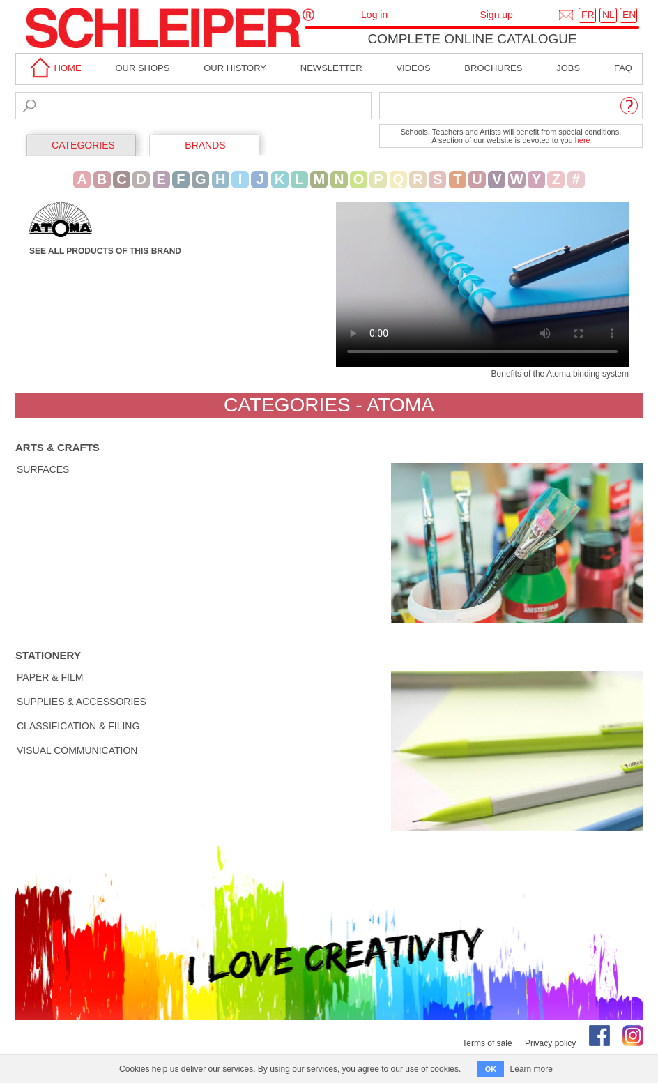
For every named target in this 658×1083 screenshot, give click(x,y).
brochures (493, 68)
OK (491, 1069)
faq (623, 68)
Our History (235, 68)
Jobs (568, 68)
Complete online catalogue (471, 38)
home (54, 68)
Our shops (142, 68)
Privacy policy (550, 1043)
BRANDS (205, 145)
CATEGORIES (83, 145)
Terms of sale (487, 1043)
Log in (374, 14)
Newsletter (331, 68)
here (582, 140)
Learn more (531, 1069)
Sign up (496, 14)
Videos (413, 68)
